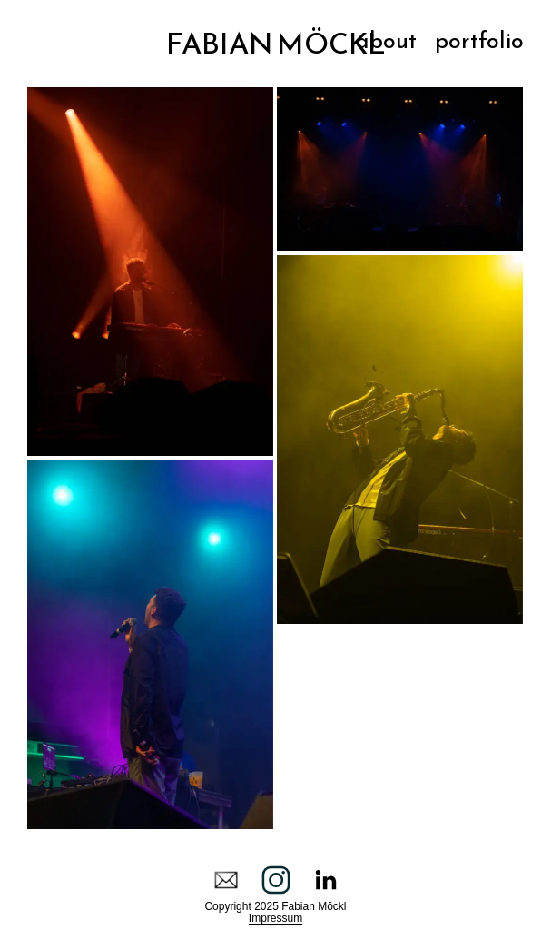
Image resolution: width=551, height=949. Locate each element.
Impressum (275, 918)
